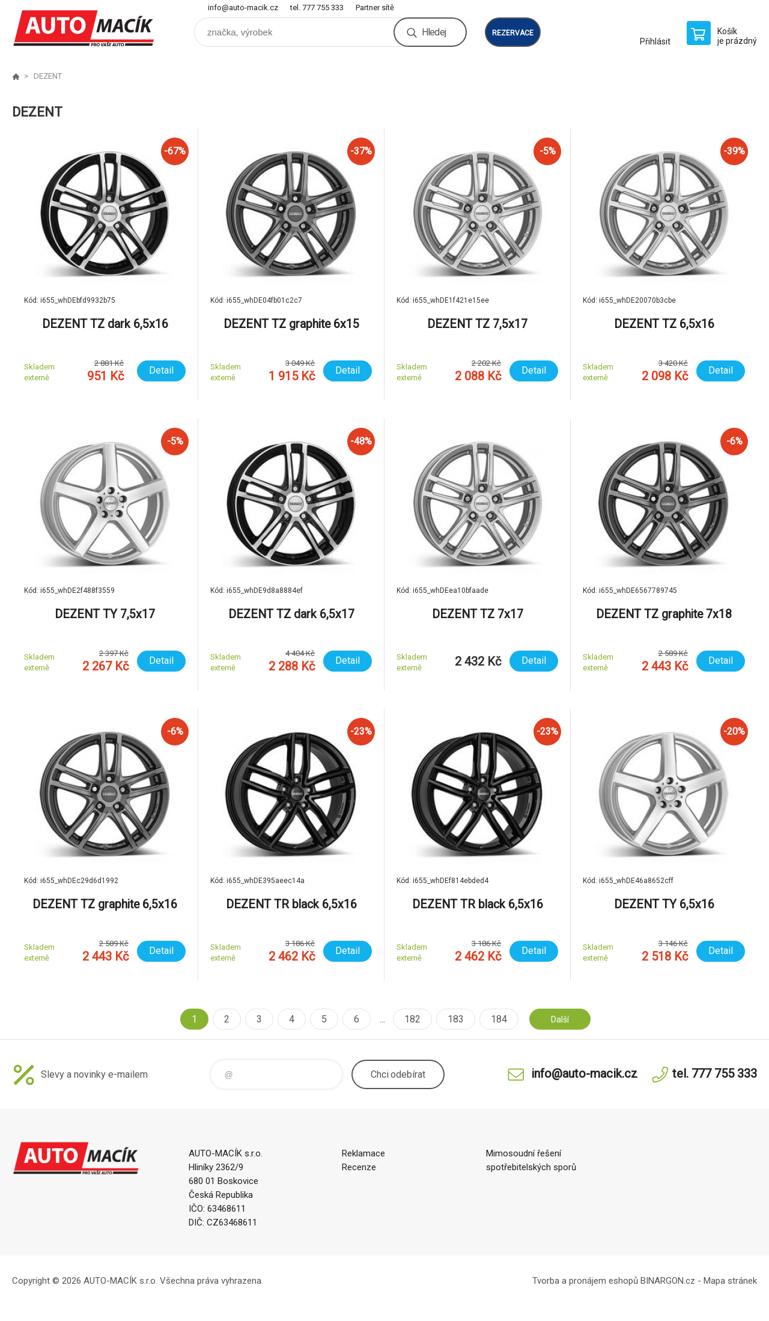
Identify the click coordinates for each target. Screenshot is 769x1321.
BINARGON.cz (667, 1280)
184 (494, 1019)
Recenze (359, 1167)
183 (451, 1019)
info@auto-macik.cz (243, 7)
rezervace (512, 33)
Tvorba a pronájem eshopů (585, 1280)
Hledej (434, 32)
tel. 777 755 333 (317, 7)
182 (408, 1019)
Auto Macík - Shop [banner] (84, 28)
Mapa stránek (730, 1280)
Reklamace (363, 1153)
